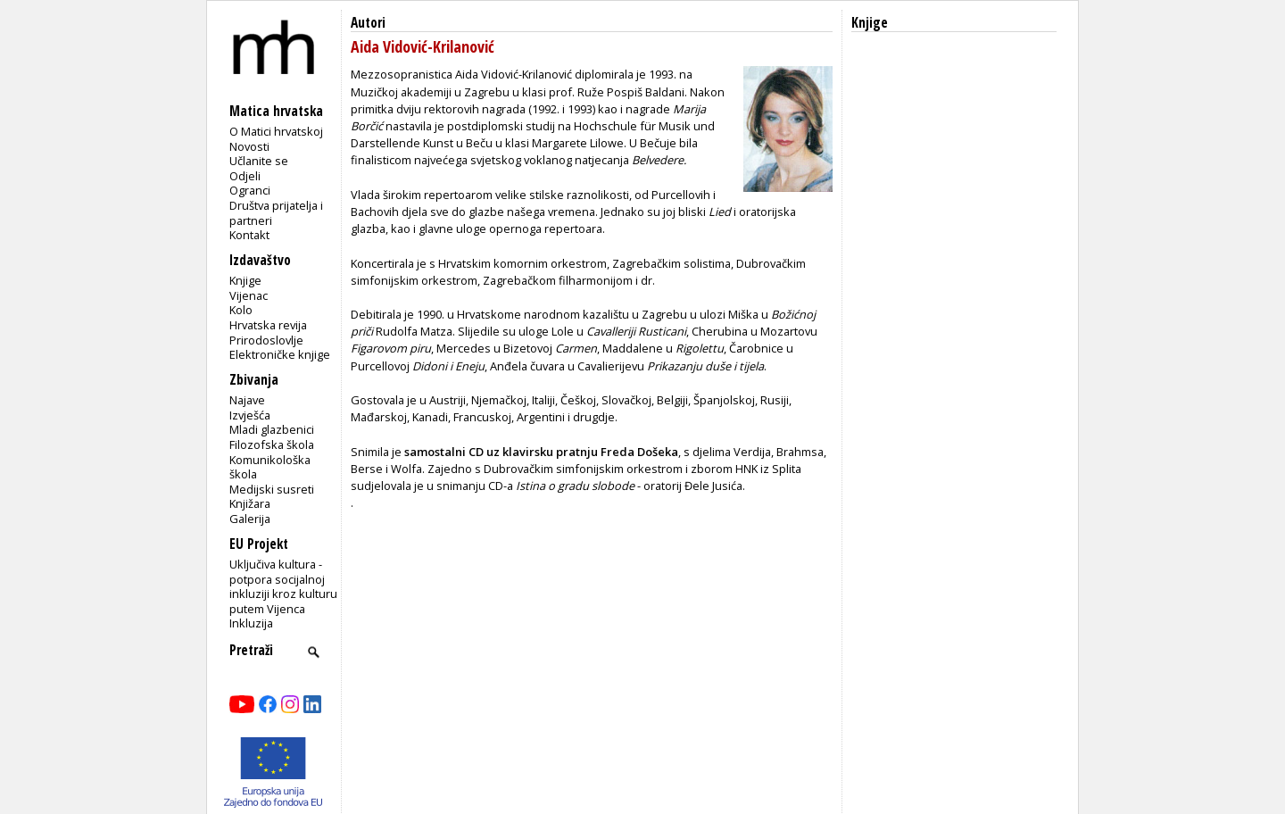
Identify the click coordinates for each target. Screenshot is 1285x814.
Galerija (249, 519)
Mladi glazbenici (271, 429)
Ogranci (249, 190)
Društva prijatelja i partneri (276, 212)
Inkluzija (251, 623)
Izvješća (249, 415)
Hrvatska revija (268, 325)
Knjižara (249, 503)
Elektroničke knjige (279, 354)
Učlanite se (258, 161)
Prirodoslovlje (266, 340)
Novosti (249, 146)
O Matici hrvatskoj (276, 131)
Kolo (241, 310)
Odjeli (245, 176)
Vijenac (248, 295)
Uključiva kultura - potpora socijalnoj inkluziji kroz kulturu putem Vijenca (283, 586)
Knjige (245, 280)
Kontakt (249, 235)
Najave (247, 400)
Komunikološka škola (270, 467)
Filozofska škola (271, 444)
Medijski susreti (271, 489)
